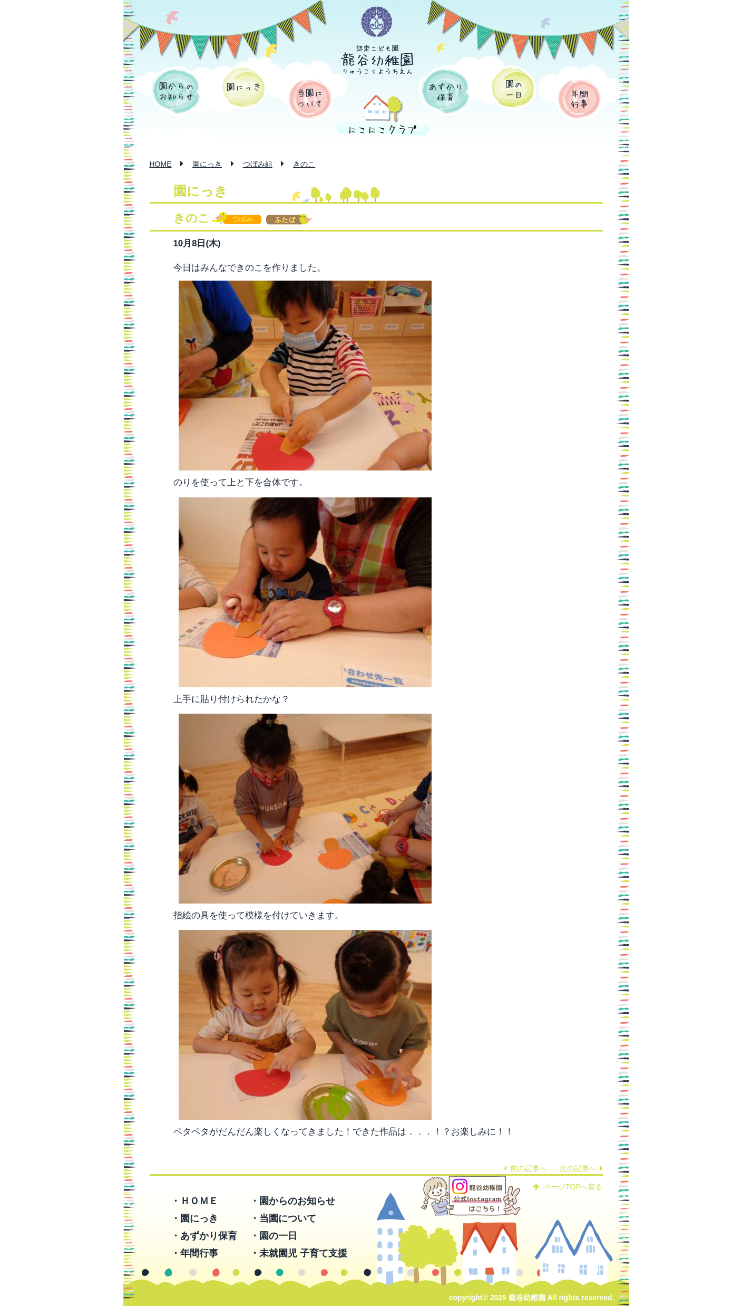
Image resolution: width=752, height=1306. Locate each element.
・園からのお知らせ (292, 1201)
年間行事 (579, 99)
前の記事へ (525, 1168)
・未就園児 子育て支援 (298, 1253)
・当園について (283, 1218)
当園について (310, 99)
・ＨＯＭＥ (194, 1201)
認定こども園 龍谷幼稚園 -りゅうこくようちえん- (377, 59)
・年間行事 (194, 1253)
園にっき (244, 87)
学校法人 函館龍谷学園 (377, 22)
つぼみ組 (257, 164)
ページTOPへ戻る (568, 1187)
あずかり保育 (445, 91)
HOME (161, 164)
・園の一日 (273, 1236)
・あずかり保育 (204, 1236)
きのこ (304, 164)
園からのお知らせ (176, 91)
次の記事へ (581, 1168)
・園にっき (194, 1218)
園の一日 (513, 87)
